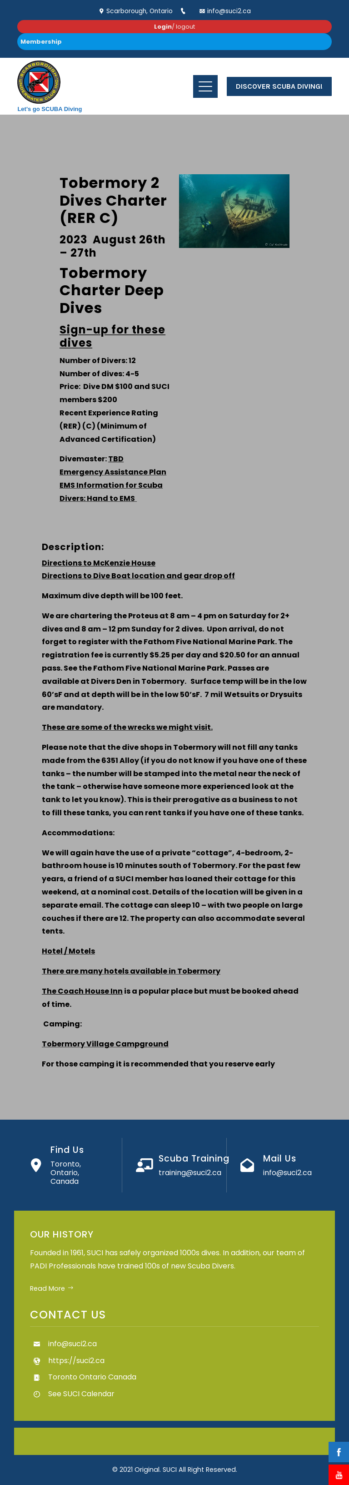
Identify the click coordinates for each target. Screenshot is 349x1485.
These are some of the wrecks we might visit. (127, 727)
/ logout (174, 26)
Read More (52, 1288)
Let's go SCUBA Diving (49, 109)
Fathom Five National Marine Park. (159, 668)
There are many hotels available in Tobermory (131, 971)
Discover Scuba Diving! (279, 86)
